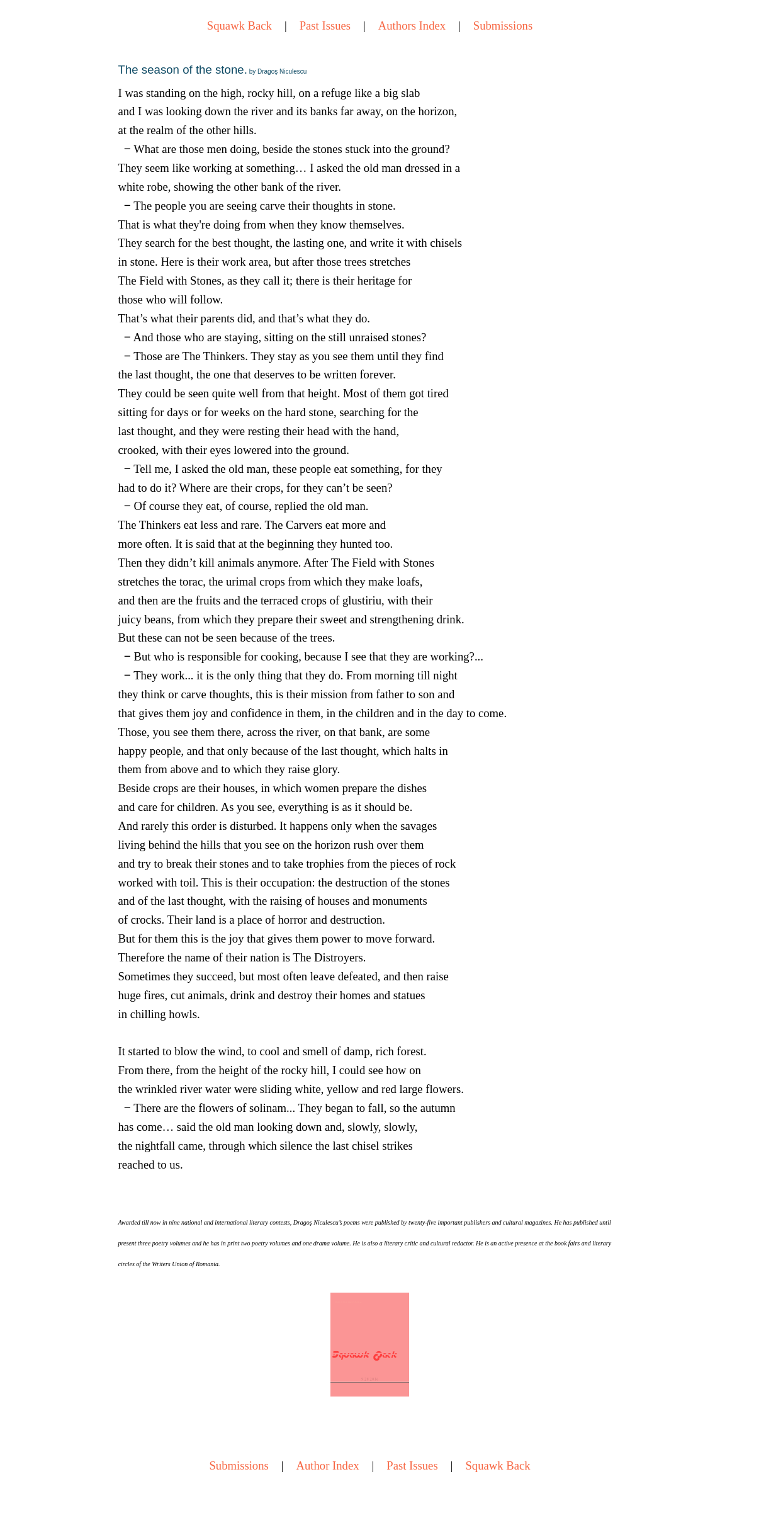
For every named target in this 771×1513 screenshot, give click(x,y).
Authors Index (412, 25)
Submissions (502, 25)
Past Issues (325, 25)
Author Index (327, 1465)
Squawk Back (239, 25)
